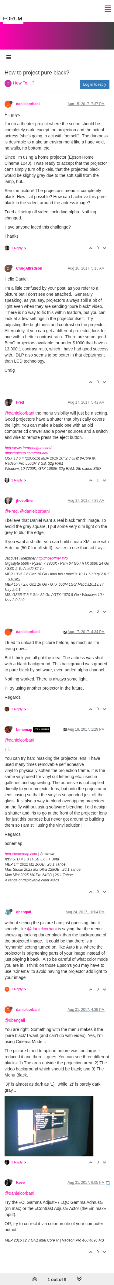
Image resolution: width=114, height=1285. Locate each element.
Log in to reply (94, 78)
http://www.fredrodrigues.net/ (28, 442)
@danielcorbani (19, 407)
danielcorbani (28, 98)
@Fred (11, 505)
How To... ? (23, 76)
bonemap (24, 724)
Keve (20, 1176)
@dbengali (15, 1014)
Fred (20, 396)
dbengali (23, 906)
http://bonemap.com (21, 848)
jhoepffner (25, 494)
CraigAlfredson (29, 262)
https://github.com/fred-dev (26, 447)
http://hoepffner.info (52, 552)
